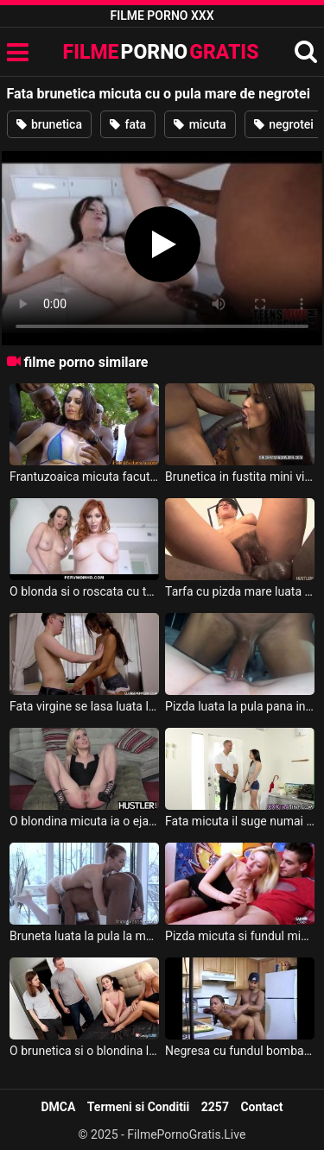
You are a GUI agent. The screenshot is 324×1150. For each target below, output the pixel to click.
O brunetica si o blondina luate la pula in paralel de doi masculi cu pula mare (84, 1051)
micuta (200, 124)
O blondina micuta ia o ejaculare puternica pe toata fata (84, 821)
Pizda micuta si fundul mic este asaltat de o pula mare (239, 936)
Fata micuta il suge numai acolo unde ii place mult (239, 821)
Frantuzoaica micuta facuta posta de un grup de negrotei (84, 476)
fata (128, 124)
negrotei (284, 124)
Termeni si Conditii (138, 1107)
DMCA (58, 1107)
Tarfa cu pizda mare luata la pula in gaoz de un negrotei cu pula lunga (239, 591)
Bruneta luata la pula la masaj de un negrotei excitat (84, 936)
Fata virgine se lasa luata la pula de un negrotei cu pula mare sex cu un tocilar (84, 706)
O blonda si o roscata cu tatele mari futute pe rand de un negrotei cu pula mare (84, 591)
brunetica (49, 124)
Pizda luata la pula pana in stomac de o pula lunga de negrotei (239, 706)
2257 (215, 1107)
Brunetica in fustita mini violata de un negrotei (239, 476)
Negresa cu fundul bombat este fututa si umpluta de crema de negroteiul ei (239, 1051)
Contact (261, 1107)
